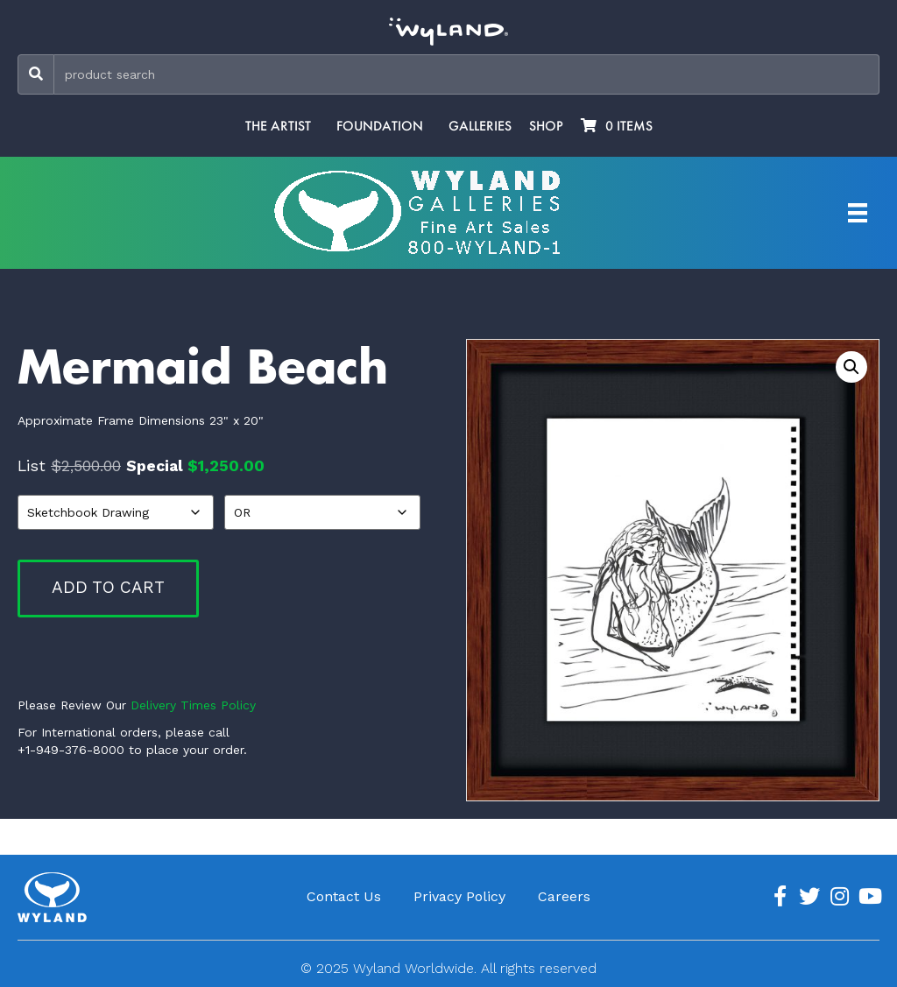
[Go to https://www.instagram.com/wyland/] (839, 896)
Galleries (480, 126)
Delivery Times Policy (193, 705)
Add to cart (108, 587)
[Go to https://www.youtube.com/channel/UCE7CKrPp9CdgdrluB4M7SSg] (868, 896)
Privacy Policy (459, 896)
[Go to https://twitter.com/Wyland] (809, 896)
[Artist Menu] (857, 213)
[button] (851, 367)
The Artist (278, 126)
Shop (546, 126)
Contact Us (344, 896)
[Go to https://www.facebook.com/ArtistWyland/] (779, 896)
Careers (564, 896)
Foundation (379, 126)
